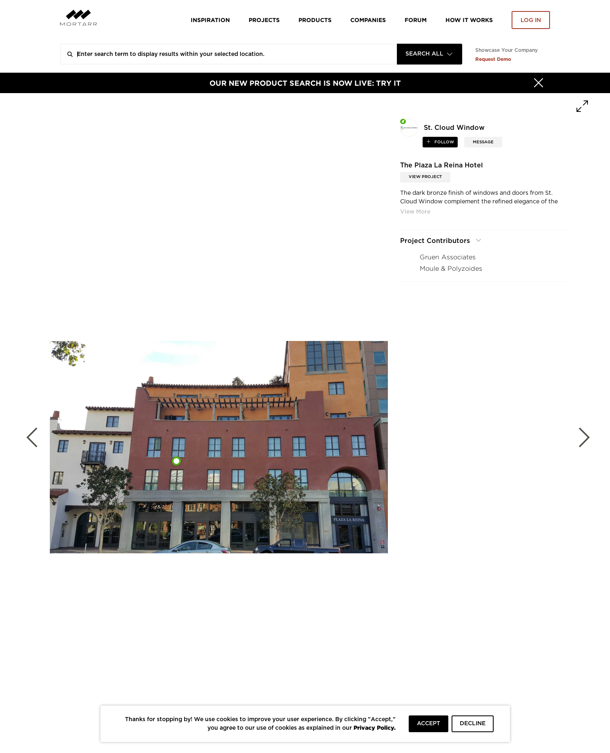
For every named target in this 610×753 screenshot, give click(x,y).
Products (315, 20)
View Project (425, 177)
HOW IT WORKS (469, 20)
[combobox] (429, 54)
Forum (416, 20)
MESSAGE (483, 142)
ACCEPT (428, 723)
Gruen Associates (448, 257)
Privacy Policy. (375, 727)
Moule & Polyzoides (451, 268)
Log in (531, 20)
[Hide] (538, 83)
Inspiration (210, 20)
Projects (264, 20)
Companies (368, 20)
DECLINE (472, 723)
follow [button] (443, 142)
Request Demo (493, 59)
